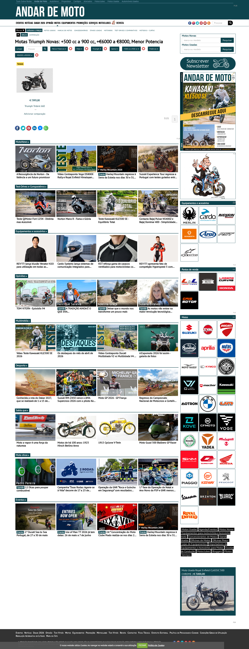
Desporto (21, 365)
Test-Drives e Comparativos (31, 186)
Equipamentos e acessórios (31, 231)
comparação (34, 34)
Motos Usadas (189, 529)
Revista (120, 22)
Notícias (29, 22)
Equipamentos (68, 22)
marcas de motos (65, 30)
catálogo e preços (34, 30)
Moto (79, 49)
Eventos (20, 22)
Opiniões (21, 276)
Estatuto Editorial (159, 632)
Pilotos (228, 551)
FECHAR (142, 645)
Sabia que (22, 410)
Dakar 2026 (39, 22)
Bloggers (217, 551)
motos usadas (49, 30)
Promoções (82, 22)
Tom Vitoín (59, 632)
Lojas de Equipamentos (194, 544)
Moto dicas (23, 455)
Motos (57, 22)
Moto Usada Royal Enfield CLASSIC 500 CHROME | (208, 590)
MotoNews (22, 141)
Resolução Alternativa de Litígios (30, 636)
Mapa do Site (51, 636)
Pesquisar (227, 40)
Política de (156, 645)
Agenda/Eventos (208, 529)
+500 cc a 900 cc (131, 49)
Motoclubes (105, 22)
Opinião (49, 22)
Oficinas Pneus (221, 540)
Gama (114, 49)
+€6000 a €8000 (24, 55)
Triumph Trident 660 (35, 106)
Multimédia (23, 320)
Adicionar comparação (34, 113)
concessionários (81, 30)
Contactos (132, 632)
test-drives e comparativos (126, 30)
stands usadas (96, 30)
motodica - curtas (147, 30)
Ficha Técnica (144, 632)
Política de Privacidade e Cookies (184, 632)
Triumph (97, 49)
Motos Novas (226, 529)
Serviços (93, 22)
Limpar (19, 49)
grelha (24, 34)
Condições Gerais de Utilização (213, 632)
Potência (153, 49)
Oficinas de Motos (200, 540)
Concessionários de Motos (203, 536)
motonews (108, 30)
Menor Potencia (59, 49)
